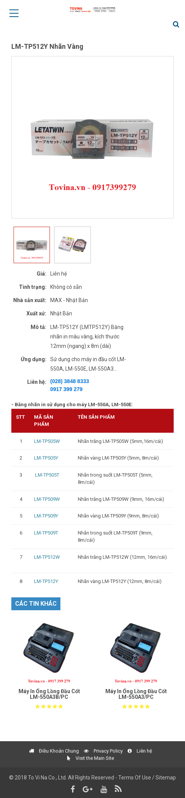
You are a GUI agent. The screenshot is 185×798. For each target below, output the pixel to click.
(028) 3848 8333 (69, 381)
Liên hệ (140, 763)
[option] (92, 137)
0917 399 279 (66, 389)
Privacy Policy (103, 763)
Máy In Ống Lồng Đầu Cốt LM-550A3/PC (136, 694)
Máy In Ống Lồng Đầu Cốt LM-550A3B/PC (49, 694)
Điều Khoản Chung (54, 763)
